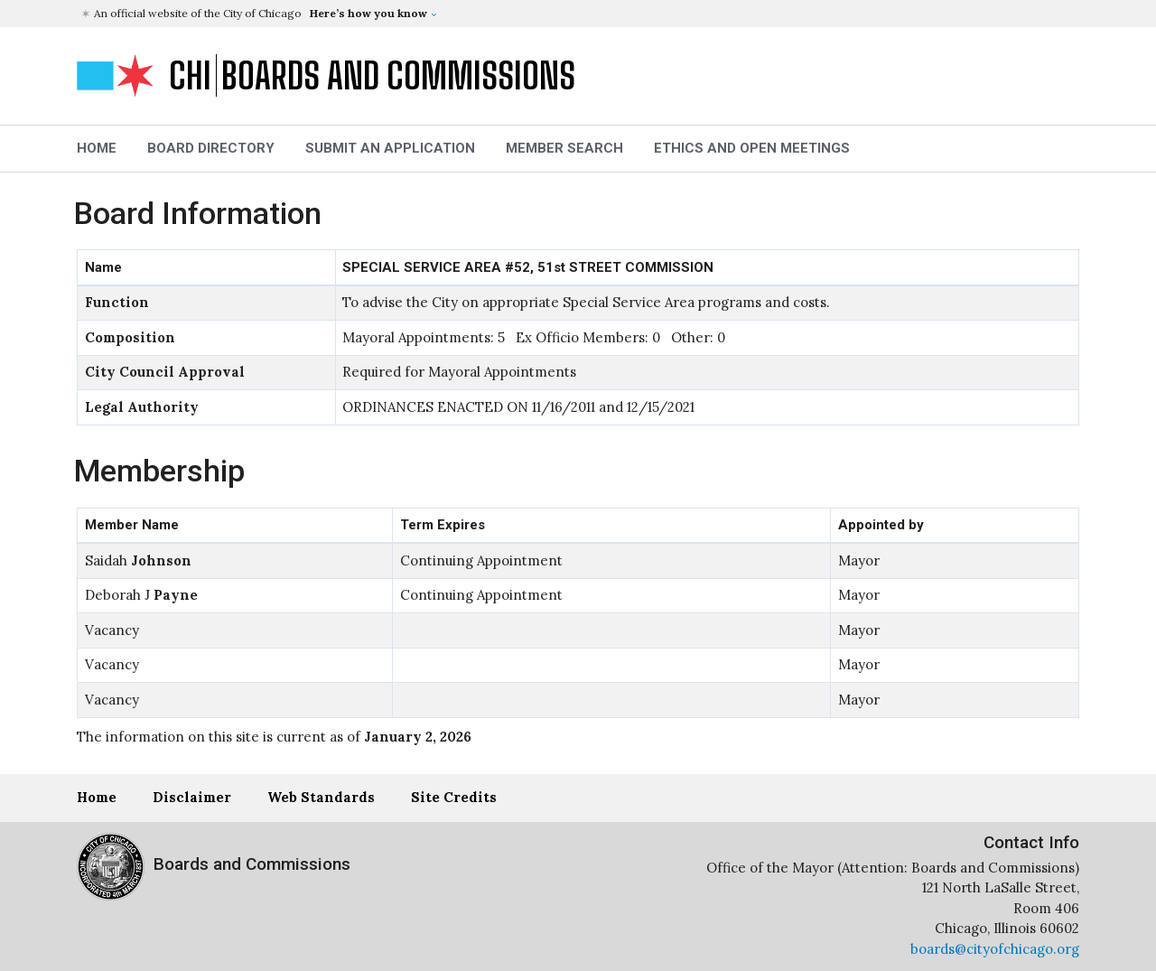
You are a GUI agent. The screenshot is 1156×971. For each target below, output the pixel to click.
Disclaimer (192, 797)
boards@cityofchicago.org (994, 948)
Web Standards (321, 797)
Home (97, 797)
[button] (580, 14)
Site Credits (454, 797)
